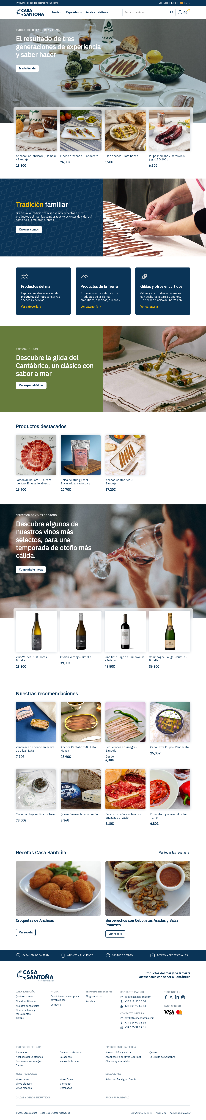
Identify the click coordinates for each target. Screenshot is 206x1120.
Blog (173, 2)
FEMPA (20, 1018)
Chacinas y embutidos (117, 1061)
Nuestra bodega (26, 1073)
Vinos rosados (24, 1087)
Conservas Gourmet (71, 1052)
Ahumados (22, 1052)
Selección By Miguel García (120, 1079)
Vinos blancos (24, 1083)
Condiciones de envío (141, 1112)
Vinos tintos (22, 1079)
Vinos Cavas (67, 1079)
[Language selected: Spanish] (184, 3)
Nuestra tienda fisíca (27, 1005)
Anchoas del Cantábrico (29, 1056)
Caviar (19, 1065)
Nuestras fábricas (26, 1001)
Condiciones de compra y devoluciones (65, 998)
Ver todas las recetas (174, 852)
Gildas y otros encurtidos (33, 1097)
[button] (171, 12)
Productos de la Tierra (120, 1047)
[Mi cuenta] (180, 13)
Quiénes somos (29, 229)
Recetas (90, 1001)
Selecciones (113, 1073)
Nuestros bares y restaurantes (26, 1012)
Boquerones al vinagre (28, 1061)
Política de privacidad (180, 1112)
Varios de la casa (69, 1061)
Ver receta (26, 932)
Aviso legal (161, 1112)
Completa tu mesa (31, 569)
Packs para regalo (117, 1097)
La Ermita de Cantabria (162, 1056)
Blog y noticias (93, 996)
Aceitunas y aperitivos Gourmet (123, 1056)
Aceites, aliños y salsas (118, 1052)
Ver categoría (31, 306)
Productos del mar (28, 1047)
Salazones (66, 1056)
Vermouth (65, 1083)
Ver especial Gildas (31, 385)
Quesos (153, 1052)
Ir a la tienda (27, 68)
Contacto (163, 2)
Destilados (66, 1087)
